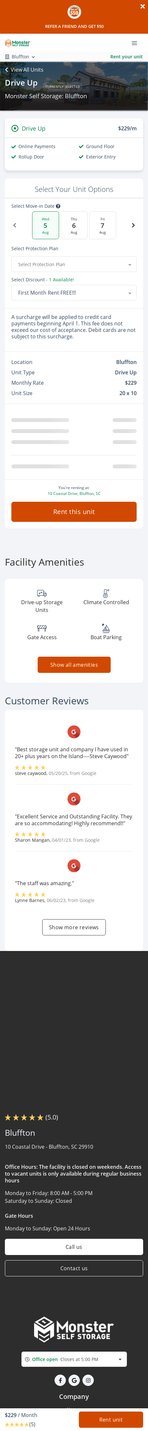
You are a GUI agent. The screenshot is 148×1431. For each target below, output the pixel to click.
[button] (60, 1380)
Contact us (74, 1268)
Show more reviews (74, 927)
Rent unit (111, 1419)
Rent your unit (126, 56)
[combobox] (74, 264)
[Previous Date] (14, 225)
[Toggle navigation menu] (137, 42)
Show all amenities (74, 664)
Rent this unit (74, 511)
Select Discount (42, 279)
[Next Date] (133, 225)
